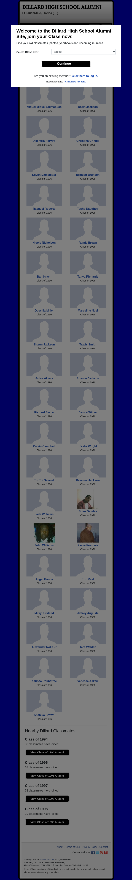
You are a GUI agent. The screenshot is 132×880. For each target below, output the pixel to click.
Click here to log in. (85, 75)
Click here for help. (75, 81)
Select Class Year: (28, 51)
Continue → (66, 63)
